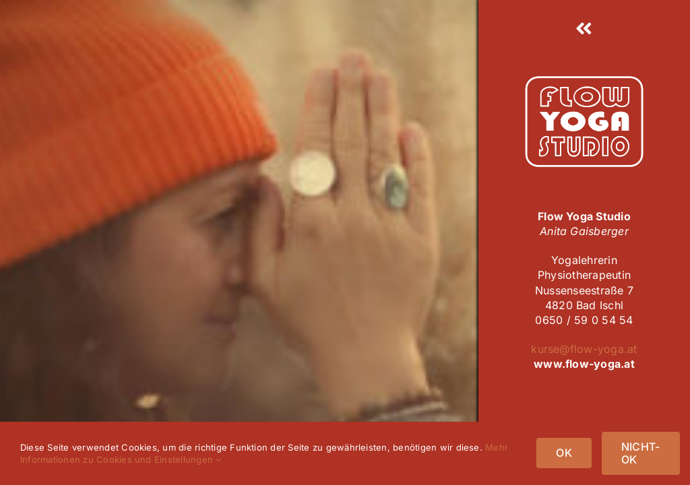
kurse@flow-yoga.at (584, 349)
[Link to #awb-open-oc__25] (584, 29)
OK (563, 452)
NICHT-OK (640, 453)
